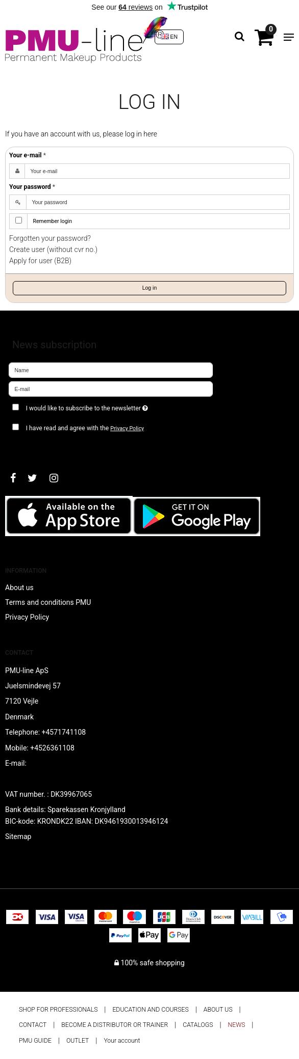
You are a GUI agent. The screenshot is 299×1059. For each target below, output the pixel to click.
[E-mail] (111, 388)
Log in (149, 288)
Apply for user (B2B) (40, 261)
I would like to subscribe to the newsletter (111, 406)
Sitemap (18, 836)
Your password (32, 186)
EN (169, 37)
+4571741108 (64, 732)
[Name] (111, 370)
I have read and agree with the (85, 428)
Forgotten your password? (50, 238)
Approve (33, 448)
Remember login (52, 221)
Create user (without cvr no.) (53, 249)
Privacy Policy (127, 428)
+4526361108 (52, 748)
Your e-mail (27, 155)
